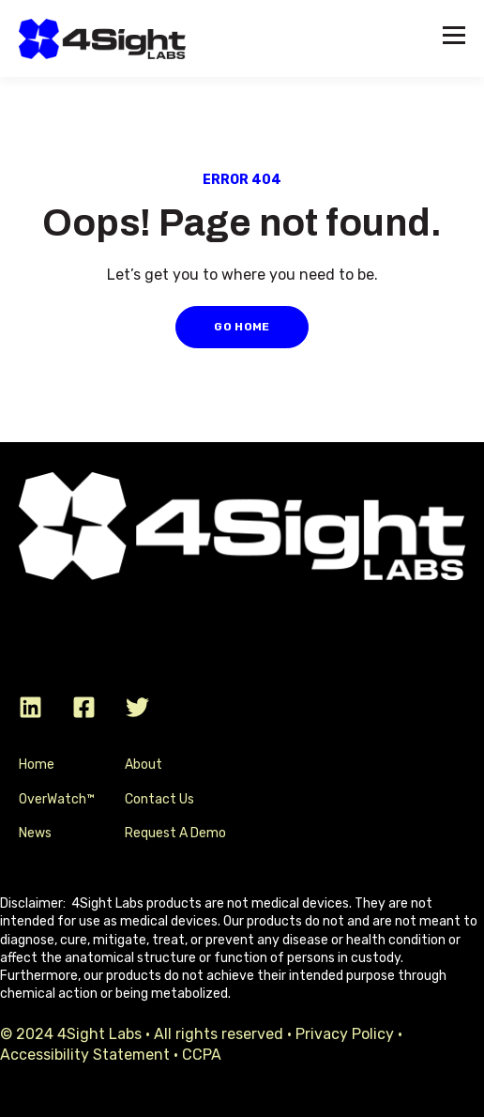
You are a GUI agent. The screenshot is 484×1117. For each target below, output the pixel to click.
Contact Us (159, 799)
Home (36, 765)
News (35, 833)
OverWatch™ (57, 799)
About (143, 765)
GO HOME (242, 326)
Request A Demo (175, 833)
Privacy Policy (344, 1034)
